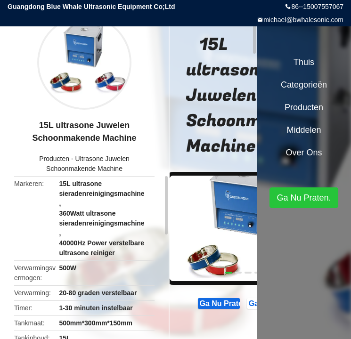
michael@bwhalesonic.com (303, 20)
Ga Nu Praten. (219, 302)
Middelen (303, 130)
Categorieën (304, 84)
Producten (54, 158)
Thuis (304, 62)
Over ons (304, 152)
